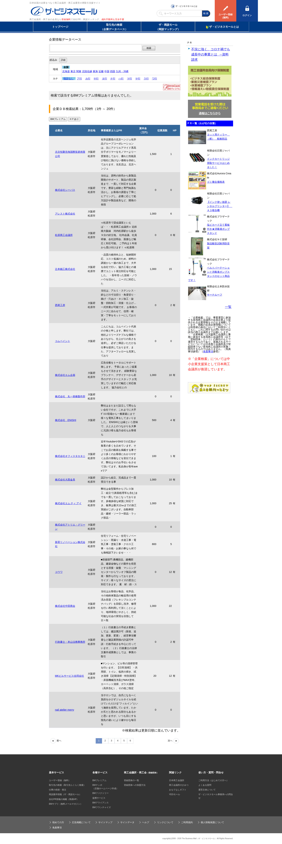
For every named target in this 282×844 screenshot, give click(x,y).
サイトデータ (127, 822)
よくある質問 (204, 785)
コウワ (59, 572)
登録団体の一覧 (131, 780)
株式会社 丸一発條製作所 (70, 396)
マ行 (129, 78)
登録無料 (66, 19)
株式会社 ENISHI (65, 420)
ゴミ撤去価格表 (216, 181)
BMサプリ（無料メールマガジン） (65, 804)
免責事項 (208, 351)
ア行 (79, 78)
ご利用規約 (187, 822)
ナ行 (112, 78)
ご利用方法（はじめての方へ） (213, 780)
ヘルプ (145, 822)
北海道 (66, 71)
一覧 (228, 307)
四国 (112, 71)
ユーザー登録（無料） (59, 780)
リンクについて (165, 822)
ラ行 (146, 78)
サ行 (96, 78)
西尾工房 (60, 305)
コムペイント (62, 341)
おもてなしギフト (177, 789)
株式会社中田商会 (65, 605)
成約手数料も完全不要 (112, 19)
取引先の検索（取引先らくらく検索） (67, 785)
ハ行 (121, 78)
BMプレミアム (99, 780)
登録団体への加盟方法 (134, 785)
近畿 (101, 71)
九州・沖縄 (122, 71)
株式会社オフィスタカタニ (70, 456)
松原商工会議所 (64, 235)
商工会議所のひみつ (178, 785)
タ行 (104, 78)
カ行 (87, 78)
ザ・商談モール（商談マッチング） (168, 27)
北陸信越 (87, 71)
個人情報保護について (212, 822)
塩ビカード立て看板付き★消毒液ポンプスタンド (218, 228)
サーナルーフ (214, 294)
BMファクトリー (100, 793)
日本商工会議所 (176, 780)
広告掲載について (81, 822)
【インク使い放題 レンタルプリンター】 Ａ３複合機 (219, 206)
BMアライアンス (100, 802)
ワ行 (154, 78)
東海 (95, 71)
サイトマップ (105, 822)
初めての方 (58, 822)
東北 (73, 71)
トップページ (60, 26)
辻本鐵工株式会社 (65, 269)
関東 (78, 71)
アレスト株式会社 (65, 213)
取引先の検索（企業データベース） (114, 27)
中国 (106, 71)
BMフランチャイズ (101, 807)
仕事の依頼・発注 (57, 789)
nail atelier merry (64, 709)
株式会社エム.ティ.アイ (68, 503)
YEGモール (174, 794)
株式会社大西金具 (65, 479)
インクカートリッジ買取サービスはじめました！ (218, 163)
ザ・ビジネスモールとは (186, 6)
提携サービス (98, 798)
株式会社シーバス (65, 189)
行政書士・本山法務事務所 (70, 641)
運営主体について (207, 789)
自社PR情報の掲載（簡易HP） (64, 799)
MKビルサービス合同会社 (69, 675)
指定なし (68, 78)
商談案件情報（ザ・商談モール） (65, 794)
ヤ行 (137, 78)
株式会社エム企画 (65, 375)
